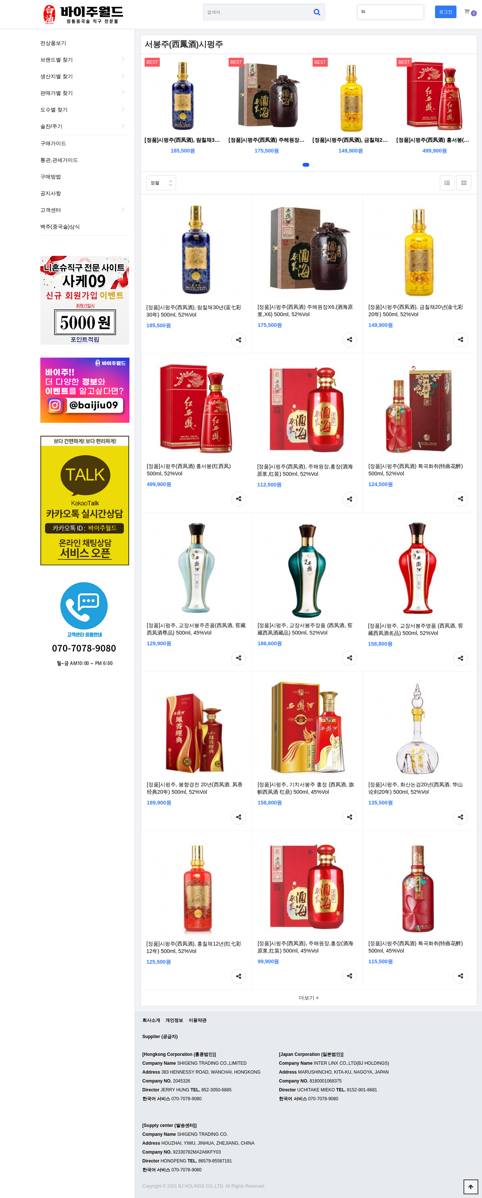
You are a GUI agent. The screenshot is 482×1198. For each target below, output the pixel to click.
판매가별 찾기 (56, 93)
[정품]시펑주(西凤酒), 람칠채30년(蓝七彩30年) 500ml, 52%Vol (183, 140)
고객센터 (50, 210)
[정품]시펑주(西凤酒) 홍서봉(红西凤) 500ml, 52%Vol (435, 140)
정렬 (152, 180)
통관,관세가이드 (59, 160)
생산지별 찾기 (56, 76)
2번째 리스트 (313, 165)
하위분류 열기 (123, 209)
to (363, 11)
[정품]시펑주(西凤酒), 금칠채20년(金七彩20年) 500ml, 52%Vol (351, 140)
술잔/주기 (51, 126)
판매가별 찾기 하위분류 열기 (123, 92)
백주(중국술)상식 (60, 227)
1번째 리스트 (306, 165)
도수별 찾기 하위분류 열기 (123, 108)
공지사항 (50, 193)
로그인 (445, 11)
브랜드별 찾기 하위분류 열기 (123, 58)
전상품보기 (53, 43)
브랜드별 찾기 (56, 60)
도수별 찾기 (54, 110)
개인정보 (174, 1020)
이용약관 (197, 1020)
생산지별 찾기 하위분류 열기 (123, 75)
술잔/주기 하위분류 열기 (123, 125)
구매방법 (50, 177)
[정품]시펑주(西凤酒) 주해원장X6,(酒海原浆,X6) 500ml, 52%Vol (267, 140)
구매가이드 (53, 143)
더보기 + (309, 998)
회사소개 (151, 1020)
